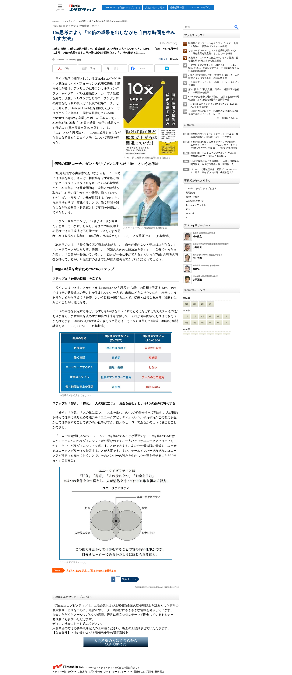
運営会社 (138, 671)
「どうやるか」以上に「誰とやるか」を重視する (91, 570)
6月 (186, 323)
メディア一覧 (59, 671)
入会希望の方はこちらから (115, 642)
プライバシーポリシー (115, 671)
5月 (194, 323)
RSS (188, 209)
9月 (210, 316)
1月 (210, 304)
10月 (202, 316)
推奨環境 (159, 671)
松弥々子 (163, 59)
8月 (218, 316)
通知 (92, 68)
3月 (194, 304)
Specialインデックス (196, 205)
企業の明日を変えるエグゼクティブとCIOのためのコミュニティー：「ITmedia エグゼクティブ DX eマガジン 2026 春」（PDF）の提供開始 (214, 145)
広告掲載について (195, 201)
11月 (194, 316)
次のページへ (129, 579)
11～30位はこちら (226, 118)
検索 (236, 26)
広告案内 (82, 671)
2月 (202, 304)
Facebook (190, 213)
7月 (226, 316)
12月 (186, 316)
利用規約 (190, 192)
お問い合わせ (192, 197)
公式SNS (72, 671)
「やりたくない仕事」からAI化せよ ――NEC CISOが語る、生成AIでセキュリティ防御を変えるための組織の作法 (213, 68)
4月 (186, 304)
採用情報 (148, 671)
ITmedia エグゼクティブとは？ (201, 188)
